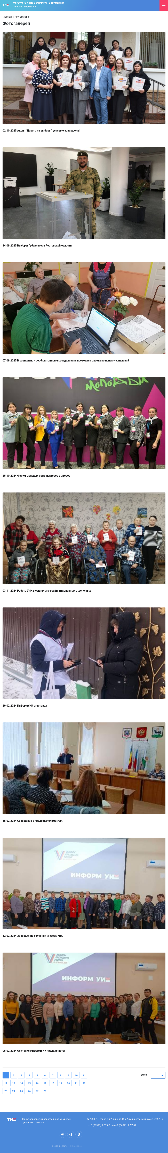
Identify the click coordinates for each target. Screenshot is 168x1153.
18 (52, 1083)
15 (29, 1083)
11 (84, 1075)
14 (21, 1083)
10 (76, 1075)
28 (45, 1091)
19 (60, 1083)
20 (68, 1083)
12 (5, 1083)
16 (37, 1083)
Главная (7, 16)
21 (76, 1083)
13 (13, 1083)
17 (45, 1083)
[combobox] (158, 1075)
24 (13, 1091)
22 (84, 1083)
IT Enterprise (76, 1146)
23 (5, 1091)
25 (21, 1091)
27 (37, 1091)
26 (29, 1091)
